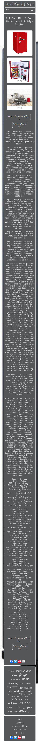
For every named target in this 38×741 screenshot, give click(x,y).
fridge (23, 675)
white (11, 671)
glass (9, 694)
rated (26, 699)
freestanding (23, 670)
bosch (23, 691)
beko (25, 694)
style (29, 691)
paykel (30, 694)
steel (10, 707)
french (16, 691)
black (22, 710)
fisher (24, 708)
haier (10, 691)
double (29, 712)
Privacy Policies (19, 726)
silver (14, 675)
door (25, 679)
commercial (15, 680)
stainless (12, 703)
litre (26, 696)
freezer (12, 687)
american (25, 703)
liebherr (22, 684)
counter (15, 694)
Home (20, 719)
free (29, 707)
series (15, 711)
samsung (13, 683)
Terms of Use (19, 730)
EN (17, 733)
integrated (26, 688)
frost (18, 707)
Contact (20, 723)
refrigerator (17, 699)
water (13, 696)
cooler (10, 711)
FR (22, 733)
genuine (20, 696)
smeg (20, 694)
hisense (28, 684)
